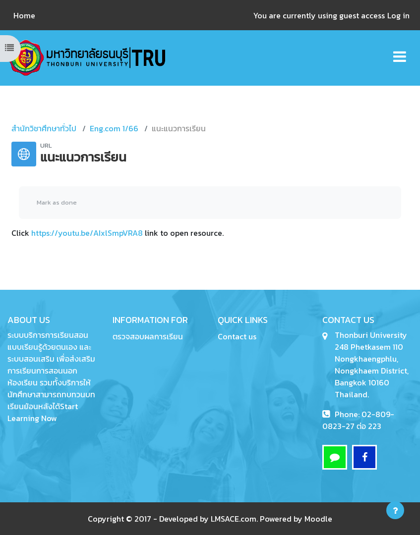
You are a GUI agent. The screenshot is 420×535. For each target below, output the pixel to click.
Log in (398, 15)
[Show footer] (395, 510)
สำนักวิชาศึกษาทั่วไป (43, 128)
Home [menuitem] (24, 15)
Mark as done (57, 202)
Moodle (318, 519)
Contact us (237, 336)
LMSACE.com (233, 519)
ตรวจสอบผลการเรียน (148, 336)
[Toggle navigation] (400, 51)
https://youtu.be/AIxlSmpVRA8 (87, 233)
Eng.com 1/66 (114, 128)
